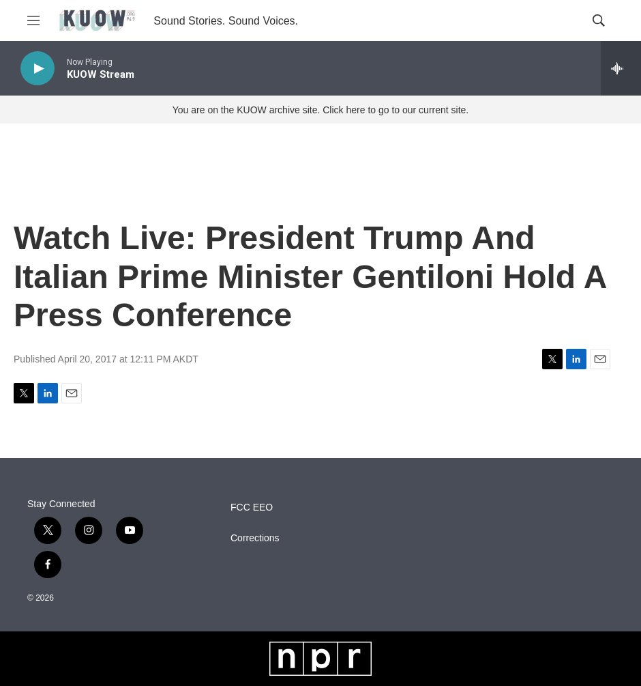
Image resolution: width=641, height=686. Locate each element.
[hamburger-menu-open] (33, 20)
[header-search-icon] (599, 20)
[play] (37, 68)
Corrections (255, 538)
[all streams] (621, 68)
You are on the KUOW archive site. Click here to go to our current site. (320, 109)
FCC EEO (251, 507)
